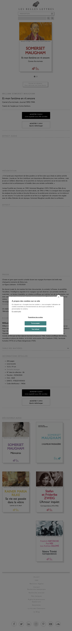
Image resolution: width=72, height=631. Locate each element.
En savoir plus (16, 311)
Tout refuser (35, 329)
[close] (58, 297)
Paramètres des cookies (35, 317)
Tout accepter (35, 323)
